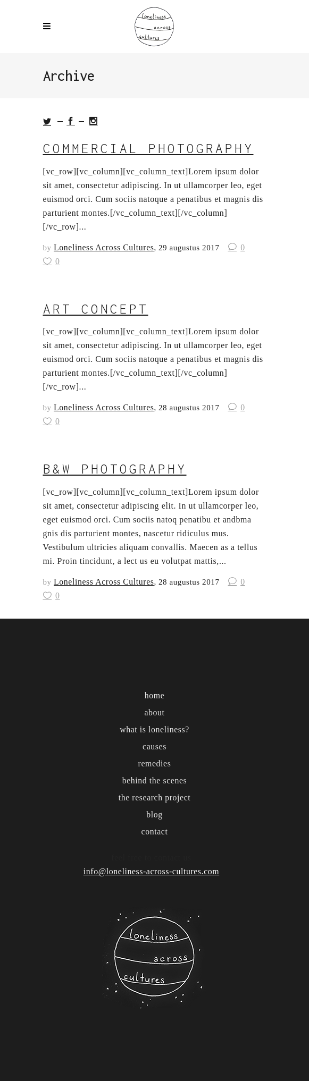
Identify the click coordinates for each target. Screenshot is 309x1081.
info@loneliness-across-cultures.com (151, 871)
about (154, 712)
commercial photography (148, 148)
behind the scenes (154, 780)
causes (154, 746)
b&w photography (115, 468)
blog (154, 814)
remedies (154, 763)
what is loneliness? (154, 729)
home (155, 695)
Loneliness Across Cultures (104, 247)
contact (154, 831)
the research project (155, 797)
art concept (95, 308)
